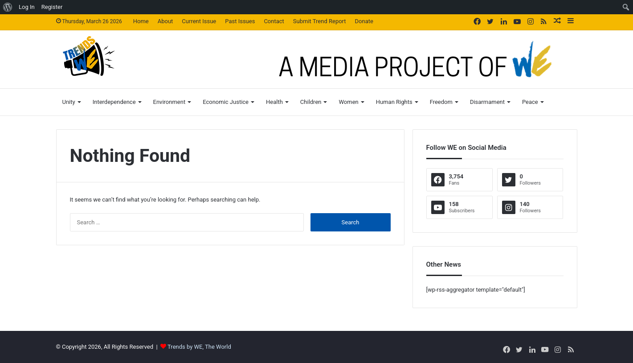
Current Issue (199, 21)
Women (348, 102)
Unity (68, 102)
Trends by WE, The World (199, 346)
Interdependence (114, 102)
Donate (364, 21)
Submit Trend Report (319, 21)
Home (141, 21)
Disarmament (487, 102)
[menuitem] (8, 7)
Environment (169, 102)
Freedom (441, 102)
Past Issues (240, 21)
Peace (530, 102)
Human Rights (394, 102)
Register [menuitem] (52, 7)
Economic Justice (226, 102)
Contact (274, 21)
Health (274, 102)
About (165, 21)
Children (311, 102)
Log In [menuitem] (27, 7)
